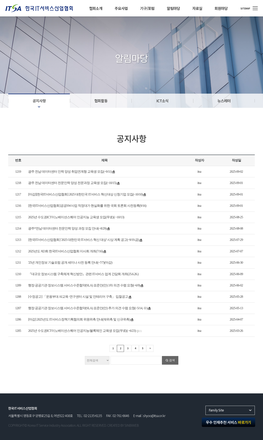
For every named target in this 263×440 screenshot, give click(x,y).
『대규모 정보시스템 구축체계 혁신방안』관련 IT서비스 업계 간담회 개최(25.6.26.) (83, 274)
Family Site (216, 410)
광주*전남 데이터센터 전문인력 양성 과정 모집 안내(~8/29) (67, 228)
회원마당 (221, 8)
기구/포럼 (147, 8)
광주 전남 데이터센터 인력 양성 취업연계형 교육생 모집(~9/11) (70, 171)
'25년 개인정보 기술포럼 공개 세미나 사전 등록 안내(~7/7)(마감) (70, 262)
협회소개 (95, 8)
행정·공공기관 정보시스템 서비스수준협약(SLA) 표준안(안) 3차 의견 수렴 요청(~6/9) (84, 285)
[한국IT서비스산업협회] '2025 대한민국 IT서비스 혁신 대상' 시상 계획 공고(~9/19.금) (83, 239)
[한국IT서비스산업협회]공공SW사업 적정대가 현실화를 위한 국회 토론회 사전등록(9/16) (87, 205)
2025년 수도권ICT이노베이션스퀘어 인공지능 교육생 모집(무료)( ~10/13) (76, 217)
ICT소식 (162, 100)
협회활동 (100, 100)
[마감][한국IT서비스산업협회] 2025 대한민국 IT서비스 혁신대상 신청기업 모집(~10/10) (85, 194)
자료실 (197, 8)
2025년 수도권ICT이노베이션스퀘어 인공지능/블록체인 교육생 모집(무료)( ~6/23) (82, 330)
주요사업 (121, 8)
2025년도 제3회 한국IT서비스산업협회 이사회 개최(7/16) (65, 251)
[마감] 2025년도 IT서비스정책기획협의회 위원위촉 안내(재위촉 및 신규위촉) (79, 319)
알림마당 (173, 8)
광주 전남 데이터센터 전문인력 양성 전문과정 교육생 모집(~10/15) (72, 183)
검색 (172, 360)
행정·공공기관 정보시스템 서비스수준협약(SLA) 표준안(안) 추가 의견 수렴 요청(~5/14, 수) (87, 308)
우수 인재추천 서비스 (228, 422)
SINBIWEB (132, 425)
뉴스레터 (224, 100)
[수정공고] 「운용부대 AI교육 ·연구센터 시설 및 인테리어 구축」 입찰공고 (78, 296)
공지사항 (39, 100)
